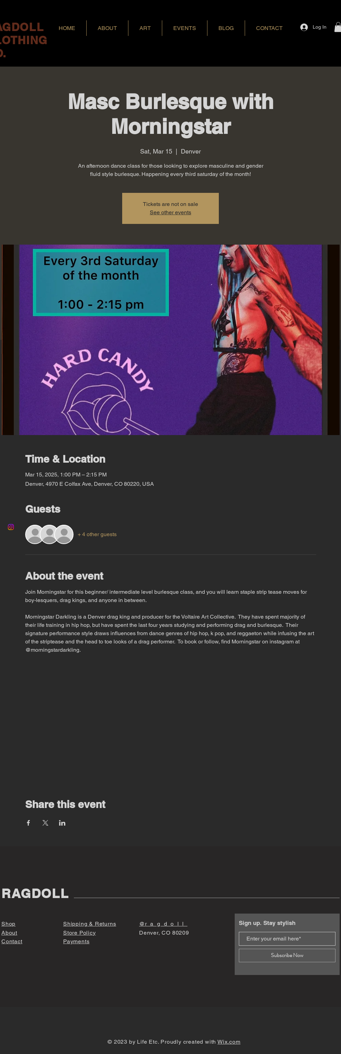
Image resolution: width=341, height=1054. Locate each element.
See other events (170, 212)
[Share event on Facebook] (28, 823)
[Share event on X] (45, 823)
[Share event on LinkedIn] (62, 823)
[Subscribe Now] (287, 955)
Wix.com (229, 1041)
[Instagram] (11, 527)
